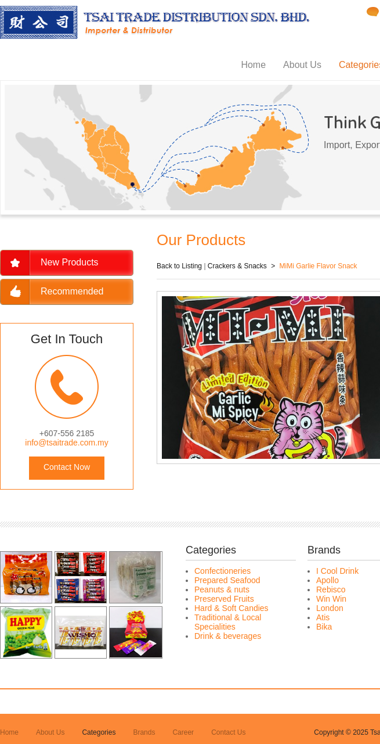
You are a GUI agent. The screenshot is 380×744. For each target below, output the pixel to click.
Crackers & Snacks (237, 266)
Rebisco (331, 589)
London (329, 608)
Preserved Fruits (224, 598)
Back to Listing (179, 266)
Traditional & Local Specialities (227, 622)
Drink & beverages (227, 636)
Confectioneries (222, 571)
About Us (302, 65)
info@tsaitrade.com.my (66, 442)
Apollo (327, 580)
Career (183, 732)
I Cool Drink (337, 571)
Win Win (331, 598)
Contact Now (67, 467)
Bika (324, 626)
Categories (98, 732)
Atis (323, 617)
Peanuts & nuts (221, 589)
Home (253, 65)
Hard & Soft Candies (231, 608)
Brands (144, 732)
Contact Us (228, 732)
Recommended (72, 291)
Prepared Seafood (227, 580)
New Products (70, 262)
